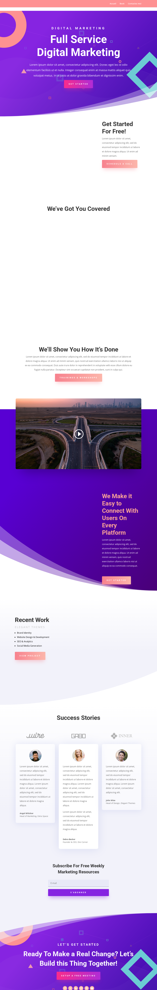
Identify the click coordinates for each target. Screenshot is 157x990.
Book (122, 4)
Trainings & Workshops (79, 359)
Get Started (78, 84)
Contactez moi (134, 4)
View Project (30, 637)
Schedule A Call (120, 164)
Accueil (113, 4)
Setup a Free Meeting (78, 957)
